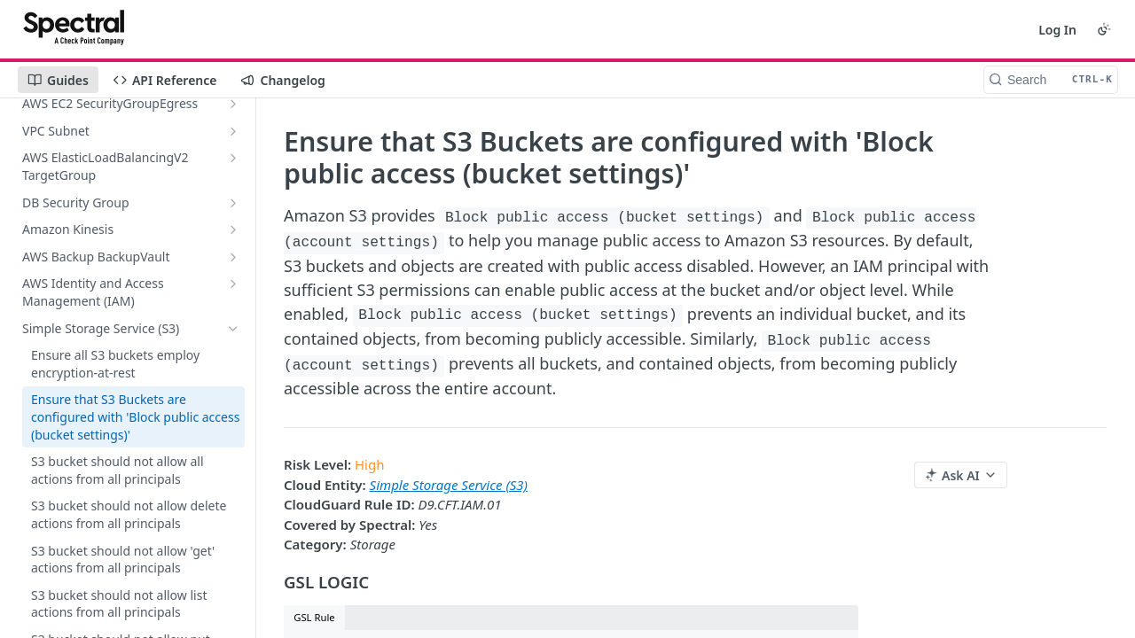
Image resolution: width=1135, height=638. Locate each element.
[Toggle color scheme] (1104, 29)
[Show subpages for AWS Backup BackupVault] (233, 257)
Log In (1057, 29)
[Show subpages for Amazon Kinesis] (233, 229)
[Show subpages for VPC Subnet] (233, 131)
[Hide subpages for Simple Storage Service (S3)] (233, 329)
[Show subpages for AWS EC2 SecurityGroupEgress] (233, 104)
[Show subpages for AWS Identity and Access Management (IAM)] (233, 283)
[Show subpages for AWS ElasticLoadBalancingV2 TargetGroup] (233, 158)
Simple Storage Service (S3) (449, 485)
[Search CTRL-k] (1050, 79)
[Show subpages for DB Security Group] (233, 203)
